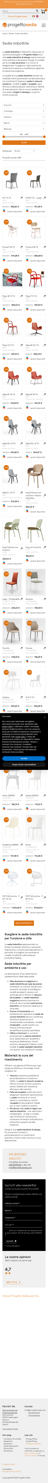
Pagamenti (8, 1441)
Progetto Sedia (8, 1464)
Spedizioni (8, 1444)
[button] (43, 11)
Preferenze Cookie (33, 1444)
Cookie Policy (31, 1441)
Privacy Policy (31, 1439)
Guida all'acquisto (11, 1446)
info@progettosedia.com (35, 1410)
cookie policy (20, 737)
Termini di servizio (31, 1456)
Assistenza (8, 1451)
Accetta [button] (24, 758)
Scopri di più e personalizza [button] (24, 765)
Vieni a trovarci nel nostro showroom (9, 1411)
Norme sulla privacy (31, 1453)
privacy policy (7, 726)
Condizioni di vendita (12, 1439)
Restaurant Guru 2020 (11, 1471)
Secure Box (8, 1448)
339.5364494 (32, 1416)
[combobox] (24, 105)
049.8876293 (32, 1413)
